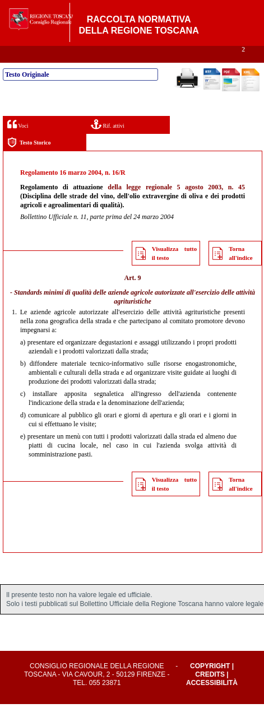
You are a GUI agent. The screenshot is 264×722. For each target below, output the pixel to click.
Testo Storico (28, 160)
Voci (17, 142)
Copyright (210, 684)
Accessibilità (212, 701)
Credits (210, 692)
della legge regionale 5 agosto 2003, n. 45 (176, 205)
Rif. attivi (107, 142)
